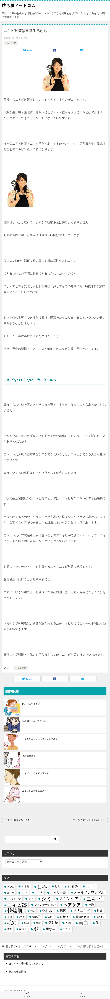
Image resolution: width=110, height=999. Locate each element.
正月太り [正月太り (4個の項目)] (100, 917)
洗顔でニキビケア (31, 704)
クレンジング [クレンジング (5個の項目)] (14, 898)
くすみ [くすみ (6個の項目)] (26, 886)
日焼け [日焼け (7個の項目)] (64, 916)
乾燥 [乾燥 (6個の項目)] (91, 904)
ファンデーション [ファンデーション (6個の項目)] (45, 904)
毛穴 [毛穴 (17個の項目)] (12, 922)
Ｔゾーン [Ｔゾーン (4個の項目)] (67, 929)
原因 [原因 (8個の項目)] (63, 910)
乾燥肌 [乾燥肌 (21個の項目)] (15, 910)
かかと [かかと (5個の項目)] (10, 886)
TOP (19, 946)
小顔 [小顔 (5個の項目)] (9, 917)
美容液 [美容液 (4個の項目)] (68, 923)
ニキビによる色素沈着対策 (35, 773)
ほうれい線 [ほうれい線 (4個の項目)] (90, 886)
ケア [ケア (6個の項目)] (31, 898)
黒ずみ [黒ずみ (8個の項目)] (51, 929)
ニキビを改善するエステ (34, 791)
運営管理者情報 (17, 971)
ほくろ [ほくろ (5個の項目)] (10, 892)
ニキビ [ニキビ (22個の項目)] (94, 898)
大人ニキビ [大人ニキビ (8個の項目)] (82, 910)
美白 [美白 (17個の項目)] (83, 922)
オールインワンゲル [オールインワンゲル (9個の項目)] (89, 892)
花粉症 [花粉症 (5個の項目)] (22, 929)
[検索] (32, 839)
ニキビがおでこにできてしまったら (39, 738)
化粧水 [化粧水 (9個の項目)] (47, 911)
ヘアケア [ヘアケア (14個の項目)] (72, 904)
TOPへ (82, 995)
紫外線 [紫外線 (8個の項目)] (53, 923)
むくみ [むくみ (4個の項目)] (24, 892)
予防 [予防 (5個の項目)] (32, 910)
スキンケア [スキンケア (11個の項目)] (69, 899)
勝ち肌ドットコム (19, 5)
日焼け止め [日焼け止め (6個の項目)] (82, 916)
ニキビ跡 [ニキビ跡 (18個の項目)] (17, 904)
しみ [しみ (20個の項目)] (42, 886)
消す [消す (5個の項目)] (38, 923)
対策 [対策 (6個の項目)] (99, 910)
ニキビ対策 (20, 667)
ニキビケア (10, 43)
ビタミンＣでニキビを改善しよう (88, 820)
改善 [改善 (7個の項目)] (22, 916)
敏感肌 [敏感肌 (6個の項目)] (36, 916)
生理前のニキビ (30, 756)
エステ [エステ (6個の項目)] (39, 892)
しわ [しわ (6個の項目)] (57, 886)
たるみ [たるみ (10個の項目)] (73, 886)
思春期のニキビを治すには (35, 721)
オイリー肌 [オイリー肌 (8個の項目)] (58, 892)
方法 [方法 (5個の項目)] (50, 917)
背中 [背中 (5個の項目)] (9, 929)
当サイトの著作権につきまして (26, 963)
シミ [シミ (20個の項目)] (46, 898)
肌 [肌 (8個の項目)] (97, 923)
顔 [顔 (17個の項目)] (36, 929)
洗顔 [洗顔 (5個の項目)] (26, 923)
